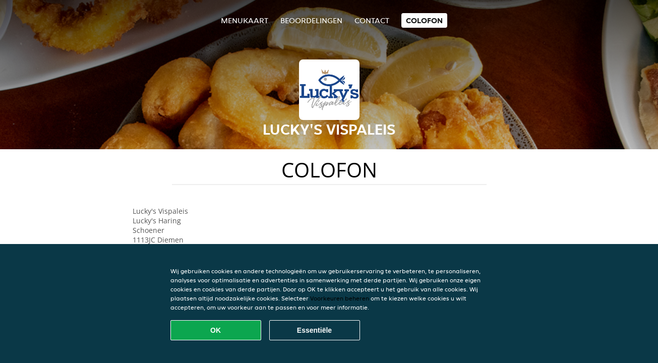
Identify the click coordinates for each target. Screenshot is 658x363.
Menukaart (244, 20)
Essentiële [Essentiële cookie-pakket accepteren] (314, 330)
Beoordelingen (311, 20)
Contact (371, 20)
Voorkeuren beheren (339, 298)
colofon (424, 20)
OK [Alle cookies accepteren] (215, 330)
